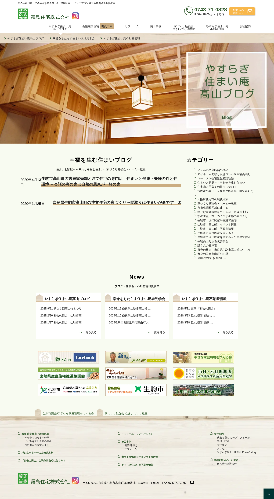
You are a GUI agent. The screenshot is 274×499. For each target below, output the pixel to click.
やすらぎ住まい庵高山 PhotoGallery (236, 452)
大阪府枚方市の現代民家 (212, 199)
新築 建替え (131, 445)
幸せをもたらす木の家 (37, 437)
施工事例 (155, 26)
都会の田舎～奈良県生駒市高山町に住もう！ (225, 249)
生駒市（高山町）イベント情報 (217, 224)
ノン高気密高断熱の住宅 (212, 170)
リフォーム (132, 26)
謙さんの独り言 (207, 245)
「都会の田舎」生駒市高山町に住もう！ (43, 460)
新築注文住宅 (98, 26)
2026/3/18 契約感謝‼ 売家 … (195, 322)
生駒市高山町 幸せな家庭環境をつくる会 (68, 413)
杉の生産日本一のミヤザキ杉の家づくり (222, 216)
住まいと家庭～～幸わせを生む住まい (221, 182)
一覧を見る (90, 332)
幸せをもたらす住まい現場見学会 (74, 38)
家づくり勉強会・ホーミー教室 (217, 203)
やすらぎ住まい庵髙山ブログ (60, 28)
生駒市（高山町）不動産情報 (215, 228)
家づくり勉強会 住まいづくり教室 (126, 413)
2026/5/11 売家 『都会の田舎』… (198, 308)
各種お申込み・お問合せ (227, 460)
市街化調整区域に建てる (212, 207)
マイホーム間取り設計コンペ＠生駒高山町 (224, 174)
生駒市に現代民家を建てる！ (215, 232)
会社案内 (245, 26)
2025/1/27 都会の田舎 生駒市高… (62, 322)
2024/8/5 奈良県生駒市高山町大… (130, 322)
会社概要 (222, 444)
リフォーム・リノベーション (137, 433)
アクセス (222, 448)
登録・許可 (223, 441)
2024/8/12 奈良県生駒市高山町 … (130, 308)
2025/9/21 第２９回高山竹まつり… (62, 308)
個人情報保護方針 (227, 463)
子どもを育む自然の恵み (38, 441)
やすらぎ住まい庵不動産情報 (217, 28)
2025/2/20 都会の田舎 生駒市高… (62, 315)
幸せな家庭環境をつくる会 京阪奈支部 (222, 211)
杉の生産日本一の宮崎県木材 (37, 452)
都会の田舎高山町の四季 (212, 253)
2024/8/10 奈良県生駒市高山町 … (130, 315)
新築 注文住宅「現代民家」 (36, 433)
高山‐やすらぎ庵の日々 (211, 258)
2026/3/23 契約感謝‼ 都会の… (196, 315)
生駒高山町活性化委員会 (212, 241)
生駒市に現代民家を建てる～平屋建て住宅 (224, 237)
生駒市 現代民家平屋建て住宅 (217, 220)
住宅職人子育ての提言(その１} (216, 186)
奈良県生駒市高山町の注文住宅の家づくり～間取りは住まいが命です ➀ (117, 202)
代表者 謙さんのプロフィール (233, 437)
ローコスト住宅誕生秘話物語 (215, 178)
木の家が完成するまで (37, 444)
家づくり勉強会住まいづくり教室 (183, 28)
